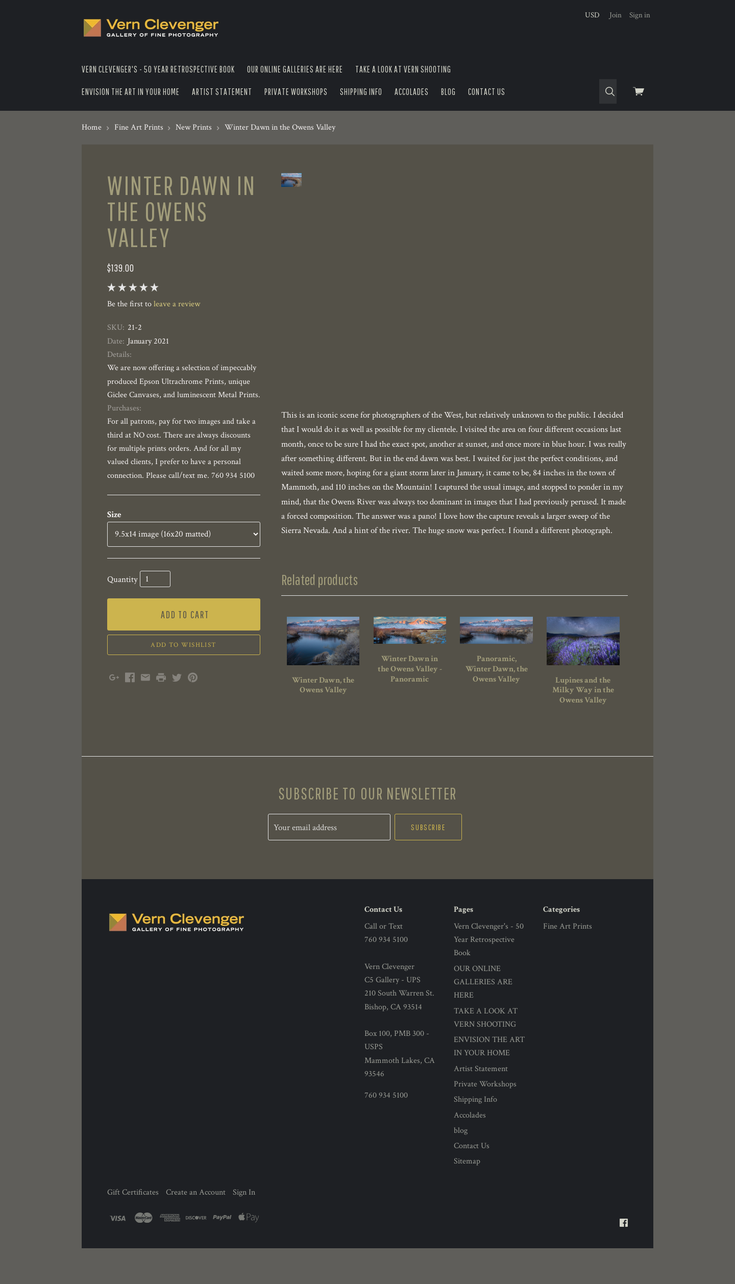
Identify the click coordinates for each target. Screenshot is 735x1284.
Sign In (244, 1207)
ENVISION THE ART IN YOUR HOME (131, 91)
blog (448, 91)
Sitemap (467, 1177)
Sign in (639, 15)
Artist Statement (222, 91)
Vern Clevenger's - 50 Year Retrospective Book (158, 69)
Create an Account (196, 1207)
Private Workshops (296, 91)
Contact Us (486, 91)
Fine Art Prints (567, 941)
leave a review (177, 304)
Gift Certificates (133, 1207)
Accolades (412, 91)
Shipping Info (361, 91)
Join (615, 15)
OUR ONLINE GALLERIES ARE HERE (295, 69)
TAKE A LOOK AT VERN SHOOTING (403, 69)
